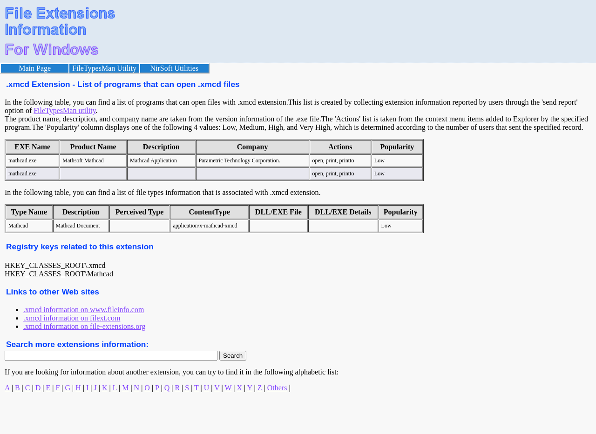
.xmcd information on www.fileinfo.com (83, 310)
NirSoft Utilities (174, 68)
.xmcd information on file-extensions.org (84, 326)
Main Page (35, 68)
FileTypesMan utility (64, 110)
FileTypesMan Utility (104, 68)
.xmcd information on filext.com (71, 318)
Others (277, 388)
